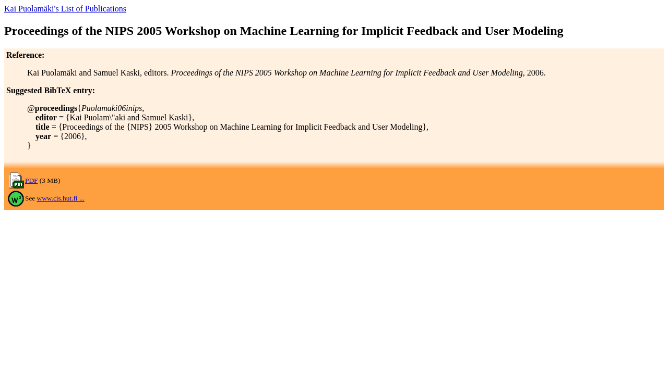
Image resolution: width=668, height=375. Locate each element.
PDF (31, 180)
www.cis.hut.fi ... (61, 198)
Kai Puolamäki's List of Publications (65, 8)
